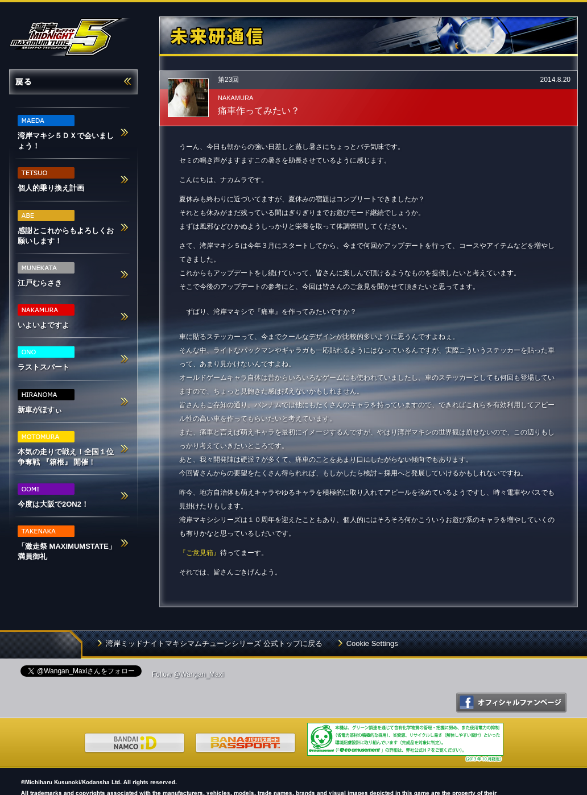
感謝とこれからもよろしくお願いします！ (66, 227)
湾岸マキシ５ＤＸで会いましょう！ (66, 132)
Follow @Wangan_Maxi (188, 674)
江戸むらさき (46, 274)
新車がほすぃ (46, 401)
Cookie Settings (372, 643)
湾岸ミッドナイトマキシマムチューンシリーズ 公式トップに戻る (214, 643)
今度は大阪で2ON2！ (53, 495)
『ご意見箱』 (199, 553)
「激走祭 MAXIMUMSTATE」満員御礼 (67, 543)
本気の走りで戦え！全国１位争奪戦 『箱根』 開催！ (66, 448)
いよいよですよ (46, 316)
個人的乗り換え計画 (51, 179)
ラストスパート (46, 358)
